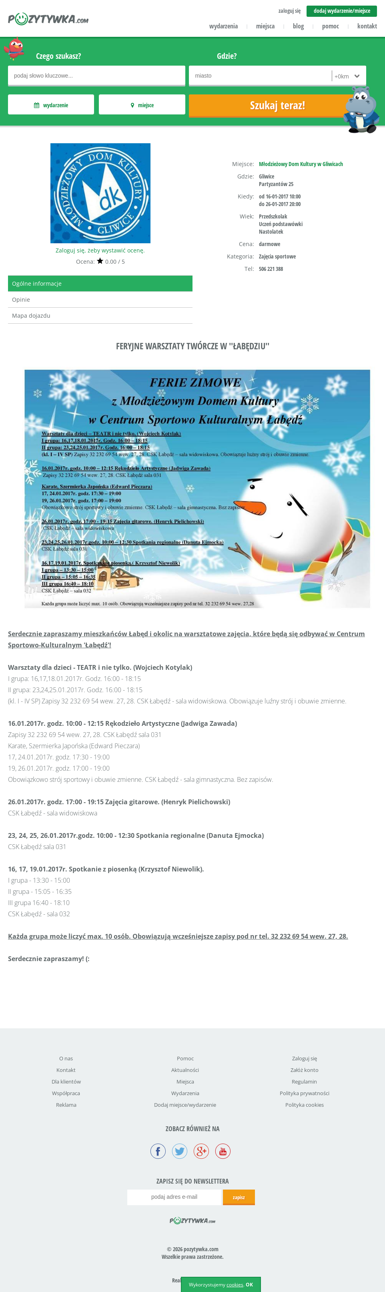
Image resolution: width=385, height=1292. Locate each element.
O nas (66, 1058)
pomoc (330, 26)
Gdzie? (227, 55)
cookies (235, 1284)
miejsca (265, 26)
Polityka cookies (304, 1104)
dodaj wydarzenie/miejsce (342, 10)
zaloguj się (290, 10)
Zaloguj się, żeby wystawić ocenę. (100, 250)
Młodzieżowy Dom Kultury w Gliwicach (301, 164)
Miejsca (185, 1081)
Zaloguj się (304, 1058)
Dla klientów (66, 1081)
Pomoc (185, 1058)
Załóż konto (305, 1070)
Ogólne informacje (37, 283)
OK (249, 1284)
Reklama (66, 1104)
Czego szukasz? (58, 55)
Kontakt (66, 1070)
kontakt (367, 26)
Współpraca (66, 1093)
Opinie (21, 299)
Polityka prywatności (304, 1093)
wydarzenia (223, 26)
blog (298, 26)
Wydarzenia (185, 1093)
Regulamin (304, 1081)
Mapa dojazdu (31, 315)
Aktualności (185, 1070)
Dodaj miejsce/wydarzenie (185, 1104)
